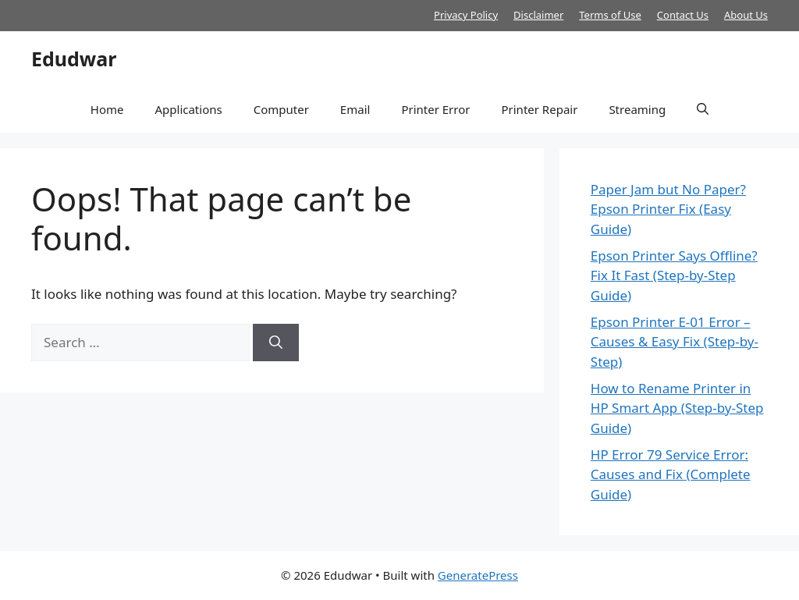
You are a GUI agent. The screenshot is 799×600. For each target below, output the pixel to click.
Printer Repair (539, 109)
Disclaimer (538, 15)
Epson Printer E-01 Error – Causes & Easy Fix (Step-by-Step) (674, 342)
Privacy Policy (466, 15)
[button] (702, 109)
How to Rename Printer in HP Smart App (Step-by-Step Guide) (677, 408)
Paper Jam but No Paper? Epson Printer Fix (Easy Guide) (668, 209)
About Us (746, 15)
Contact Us (682, 15)
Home (107, 109)
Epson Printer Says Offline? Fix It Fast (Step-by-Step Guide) (674, 275)
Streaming (637, 109)
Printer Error (435, 109)
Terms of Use (610, 15)
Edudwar (73, 58)
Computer (281, 109)
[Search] (276, 342)
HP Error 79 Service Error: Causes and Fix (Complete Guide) (671, 474)
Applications (188, 109)
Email (355, 109)
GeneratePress (478, 575)
